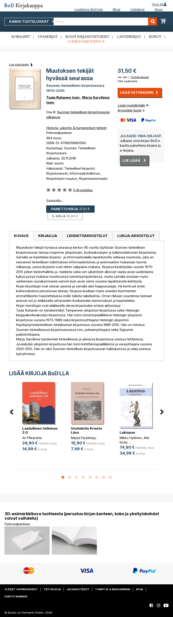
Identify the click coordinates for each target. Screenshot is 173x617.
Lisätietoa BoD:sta (88, 9)
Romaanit (20, 37)
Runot (155, 37)
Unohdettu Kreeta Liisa (86, 430)
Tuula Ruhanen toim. (63, 97)
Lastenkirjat (129, 37)
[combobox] (105, 21)
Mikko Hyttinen (131, 438)
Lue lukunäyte (19, 64)
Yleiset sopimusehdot (21, 589)
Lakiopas (127, 432)
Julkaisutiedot (77, 589)
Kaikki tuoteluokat (32, 21)
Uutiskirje (137, 9)
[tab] (21, 236)
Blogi (116, 9)
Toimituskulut (139, 77)
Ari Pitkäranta (32, 438)
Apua (158, 9)
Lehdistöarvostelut (87, 236)
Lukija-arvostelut (136, 236)
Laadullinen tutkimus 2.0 (39, 430)
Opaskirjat (48, 37)
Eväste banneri (16, 596)
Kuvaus (21, 236)
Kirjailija (47, 236)
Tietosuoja (52, 589)
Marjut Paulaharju (83, 438)
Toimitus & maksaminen (112, 589)
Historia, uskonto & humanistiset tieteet (76, 128)
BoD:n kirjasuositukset (87, 37)
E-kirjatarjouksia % (86, 42)
